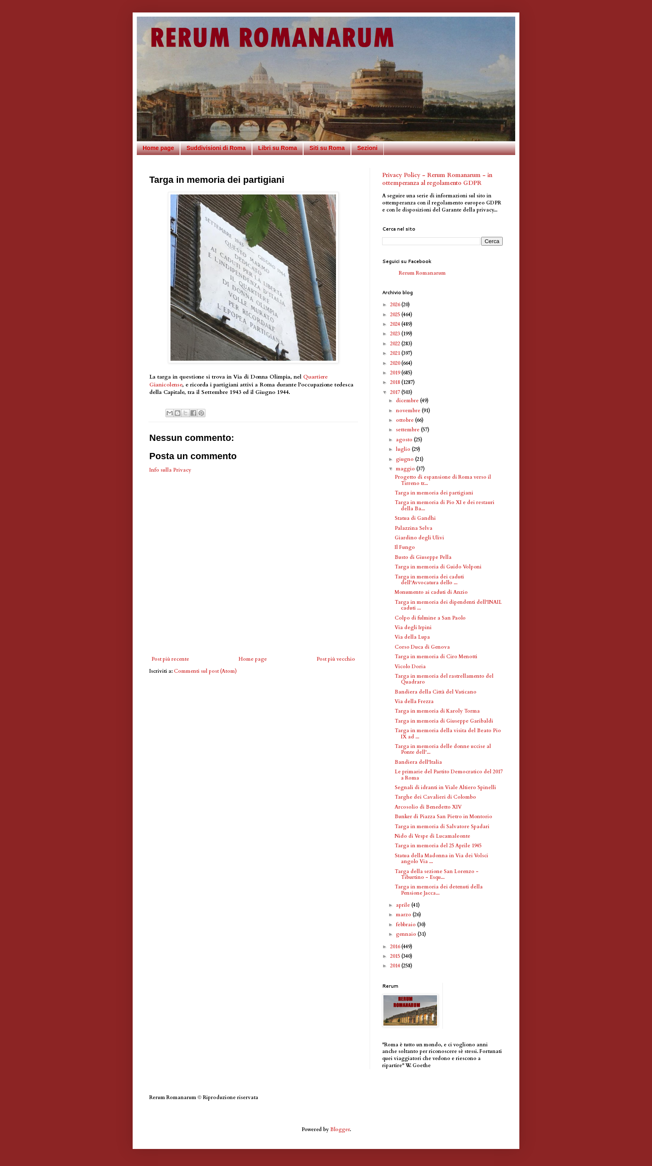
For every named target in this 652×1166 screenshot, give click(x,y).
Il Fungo (405, 547)
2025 (395, 314)
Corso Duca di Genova (422, 647)
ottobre (405, 420)
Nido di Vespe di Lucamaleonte (432, 836)
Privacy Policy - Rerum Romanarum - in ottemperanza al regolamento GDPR (437, 179)
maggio (406, 468)
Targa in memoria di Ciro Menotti (436, 656)
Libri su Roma (277, 148)
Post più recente (170, 659)
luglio (404, 449)
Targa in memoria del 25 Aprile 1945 (438, 845)
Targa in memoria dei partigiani (434, 493)
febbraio (406, 924)
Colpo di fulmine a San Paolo (430, 618)
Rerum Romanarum (422, 273)
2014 (395, 965)
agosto (405, 439)
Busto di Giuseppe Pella (423, 557)
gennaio (406, 934)
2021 (395, 353)
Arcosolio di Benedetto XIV (428, 807)
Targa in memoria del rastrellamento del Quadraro (444, 679)
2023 (395, 333)
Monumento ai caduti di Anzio (431, 592)
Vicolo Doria (410, 666)
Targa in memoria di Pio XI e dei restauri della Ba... (444, 505)
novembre (409, 410)
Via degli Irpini (413, 627)
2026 (395, 304)
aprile (403, 905)
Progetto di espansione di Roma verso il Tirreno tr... (443, 480)
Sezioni (367, 148)
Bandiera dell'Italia (418, 762)
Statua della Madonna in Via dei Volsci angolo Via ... (441, 858)
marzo (404, 914)
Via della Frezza (414, 701)
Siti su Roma (327, 148)
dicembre (408, 400)
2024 (395, 324)
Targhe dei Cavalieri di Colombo (435, 797)
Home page (158, 148)
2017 (395, 392)
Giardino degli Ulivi (419, 537)
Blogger (340, 1129)
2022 (395, 343)
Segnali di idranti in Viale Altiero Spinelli (445, 787)
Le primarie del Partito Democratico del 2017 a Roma (449, 774)
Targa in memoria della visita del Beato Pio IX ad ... (448, 733)
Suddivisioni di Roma (215, 148)
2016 (395, 946)
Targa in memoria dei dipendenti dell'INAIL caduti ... (448, 605)
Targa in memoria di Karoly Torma (437, 711)
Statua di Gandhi (415, 518)
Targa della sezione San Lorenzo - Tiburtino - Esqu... (437, 874)
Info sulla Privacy (170, 470)
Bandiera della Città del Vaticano (436, 692)
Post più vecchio (335, 659)
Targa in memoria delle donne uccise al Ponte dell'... (443, 749)
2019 (395, 372)
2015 (395, 956)
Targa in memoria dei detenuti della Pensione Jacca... (439, 889)
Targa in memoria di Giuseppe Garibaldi (444, 721)
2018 (395, 382)
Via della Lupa (412, 637)
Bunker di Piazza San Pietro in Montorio (443, 816)
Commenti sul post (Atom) (205, 671)
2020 (395, 363)
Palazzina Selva (413, 528)
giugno (405, 459)
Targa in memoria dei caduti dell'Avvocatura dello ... (429, 579)
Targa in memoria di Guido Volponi (438, 566)
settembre (408, 429)
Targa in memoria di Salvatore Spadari (442, 826)
